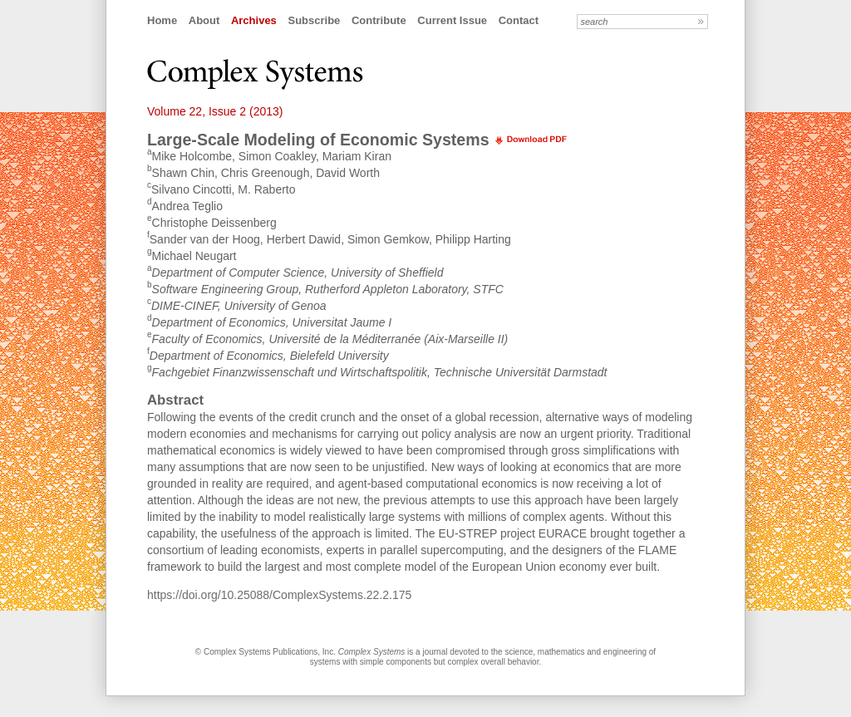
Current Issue (452, 20)
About (204, 20)
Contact (519, 20)
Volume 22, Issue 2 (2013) (215, 111)
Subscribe (314, 20)
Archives (254, 20)
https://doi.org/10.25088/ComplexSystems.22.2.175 (279, 595)
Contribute (379, 20)
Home (162, 20)
